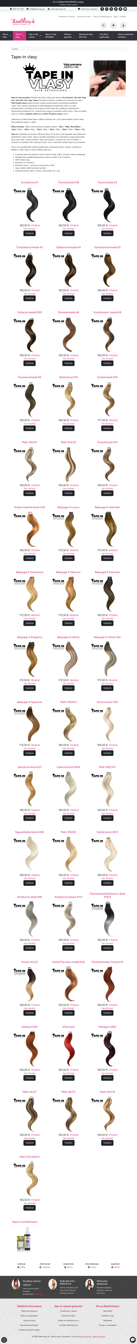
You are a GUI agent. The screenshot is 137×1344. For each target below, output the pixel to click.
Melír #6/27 (68, 1091)
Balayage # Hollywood (29, 572)
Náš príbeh (107, 1311)
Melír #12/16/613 (30, 1156)
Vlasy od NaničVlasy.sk (102, 16)
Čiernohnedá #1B (68, 182)
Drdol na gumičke (67, 35)
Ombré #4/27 (29, 962)
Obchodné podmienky (29, 1325)
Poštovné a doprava (87, 9)
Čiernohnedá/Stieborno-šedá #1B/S (107, 895)
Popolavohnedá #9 (29, 377)
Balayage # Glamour (68, 572)
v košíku (80, 2)
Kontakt (123, 16)
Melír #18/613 (68, 702)
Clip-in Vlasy (5, 35)
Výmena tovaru (29, 1320)
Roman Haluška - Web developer (92, 1336)
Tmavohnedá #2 (107, 182)
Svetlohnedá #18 (107, 377)
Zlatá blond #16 (68, 377)
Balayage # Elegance (29, 637)
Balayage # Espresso (107, 572)
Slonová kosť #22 (107, 702)
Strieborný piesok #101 (68, 896)
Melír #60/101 (107, 767)
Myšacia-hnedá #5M (29, 312)
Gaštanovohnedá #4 (68, 247)
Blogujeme (107, 1320)
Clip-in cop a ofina (33, 35)
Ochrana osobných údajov (29, 1330)
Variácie (30, 233)
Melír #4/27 (29, 1091)
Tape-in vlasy (18, 35)
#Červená (68, 1026)
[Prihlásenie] (123, 25)
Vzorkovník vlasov (84, 16)
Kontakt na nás (108, 1316)
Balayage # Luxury (68, 507)
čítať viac (38, 1294)
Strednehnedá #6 (68, 312)
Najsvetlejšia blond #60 (29, 832)
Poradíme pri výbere (67, 16)
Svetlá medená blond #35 (29, 507)
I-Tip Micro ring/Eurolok (104, 35)
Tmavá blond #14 (107, 442)
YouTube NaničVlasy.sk (68, 1325)
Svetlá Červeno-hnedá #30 (68, 962)
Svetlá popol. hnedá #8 (107, 312)
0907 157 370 (17, 9)
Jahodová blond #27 (29, 767)
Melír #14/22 (68, 442)
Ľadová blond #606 (68, 767)
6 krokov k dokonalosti (108, 1325)
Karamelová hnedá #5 (107, 247)
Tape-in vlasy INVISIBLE (50, 35)
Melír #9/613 (29, 442)
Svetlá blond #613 (107, 832)
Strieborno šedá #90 (29, 896)
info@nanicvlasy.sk (36, 9)
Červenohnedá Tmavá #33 (107, 962)
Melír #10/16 (107, 1091)
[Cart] (113, 25)
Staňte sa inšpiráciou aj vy (68, 1320)
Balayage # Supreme (29, 702)
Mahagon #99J (107, 1026)
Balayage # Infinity (68, 637)
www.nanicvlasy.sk (57, 9)
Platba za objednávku (29, 1316)
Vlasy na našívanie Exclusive (125, 35)
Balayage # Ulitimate (107, 507)
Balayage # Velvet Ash (107, 637)
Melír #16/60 (68, 832)
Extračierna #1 (29, 182)
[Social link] (102, 9)
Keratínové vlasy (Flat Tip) (86, 35)
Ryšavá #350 (29, 1026)
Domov (15, 49)
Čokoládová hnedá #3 (29, 247)
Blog (116, 16)
